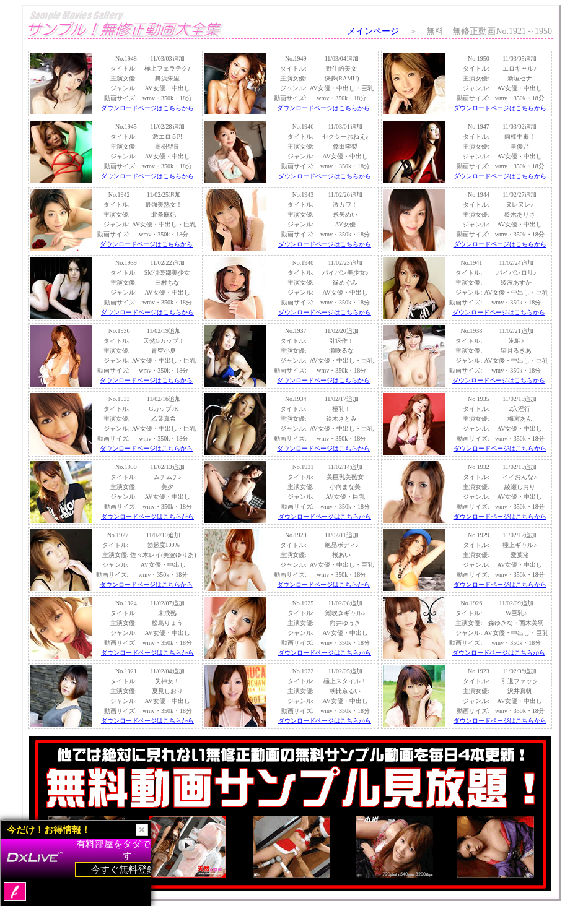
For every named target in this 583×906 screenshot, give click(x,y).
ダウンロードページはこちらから (147, 108)
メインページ (373, 31)
